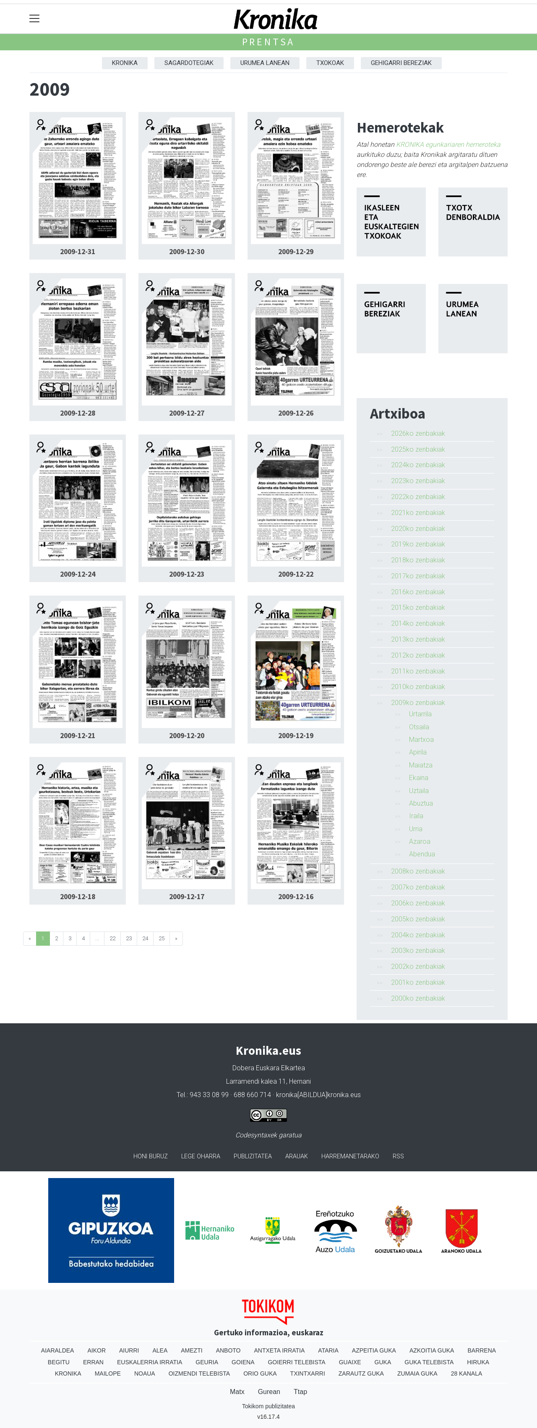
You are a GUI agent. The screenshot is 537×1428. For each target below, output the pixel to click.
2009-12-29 (295, 251)
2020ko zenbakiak (418, 529)
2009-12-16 (295, 896)
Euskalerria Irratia (149, 1362)
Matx (237, 1391)
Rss (398, 1156)
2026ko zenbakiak (418, 433)
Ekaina (418, 778)
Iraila (416, 816)
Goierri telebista (296, 1362)
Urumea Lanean (264, 63)
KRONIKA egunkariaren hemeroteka (448, 144)
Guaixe (350, 1362)
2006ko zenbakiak (418, 903)
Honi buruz (150, 1156)
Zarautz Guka (361, 1373)
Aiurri (129, 1350)
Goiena (243, 1362)
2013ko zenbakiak (418, 639)
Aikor (96, 1350)
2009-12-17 (186, 896)
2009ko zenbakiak (418, 703)
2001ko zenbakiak (418, 982)
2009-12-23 (186, 574)
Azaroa (419, 841)
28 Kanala (466, 1373)
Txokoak (330, 63)
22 (112, 938)
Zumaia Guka (417, 1373)
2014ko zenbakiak (418, 623)
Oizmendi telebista (199, 1373)
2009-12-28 (77, 413)
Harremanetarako (350, 1156)
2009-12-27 (186, 413)
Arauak (296, 1156)
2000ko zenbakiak (418, 998)
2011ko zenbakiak (418, 671)
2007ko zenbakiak (418, 887)
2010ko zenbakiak (418, 687)
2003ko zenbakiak (418, 951)
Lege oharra (200, 1156)
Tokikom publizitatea (268, 1406)
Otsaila (419, 727)
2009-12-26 (295, 413)
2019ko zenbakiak (418, 544)
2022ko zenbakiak (418, 497)
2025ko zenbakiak (418, 449)
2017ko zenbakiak (418, 576)
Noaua (144, 1373)
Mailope (108, 1373)
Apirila (418, 752)
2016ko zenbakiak (418, 592)
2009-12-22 (295, 574)
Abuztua (421, 803)
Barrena (481, 1350)
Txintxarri (307, 1373)
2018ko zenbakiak (418, 560)
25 (161, 938)
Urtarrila (420, 714)
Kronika (125, 63)
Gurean (269, 1391)
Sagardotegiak (189, 63)
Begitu (59, 1362)
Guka (383, 1362)
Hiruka (478, 1362)
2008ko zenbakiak (418, 871)
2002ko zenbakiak (418, 966)
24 (145, 938)
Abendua (422, 854)
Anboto (228, 1350)
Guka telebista (429, 1362)
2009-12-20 (186, 735)
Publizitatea (253, 1156)
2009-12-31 (77, 251)
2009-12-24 (77, 574)
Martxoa (421, 740)
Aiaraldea (57, 1350)
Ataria (328, 1350)
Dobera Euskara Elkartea (268, 1068)
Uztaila (419, 791)
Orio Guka (259, 1373)
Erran (93, 1362)
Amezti (191, 1350)
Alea (159, 1350)
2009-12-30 (186, 251)
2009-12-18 (77, 896)
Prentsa (268, 41)
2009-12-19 (295, 735)
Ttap (300, 1391)
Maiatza (421, 765)
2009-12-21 (77, 735)
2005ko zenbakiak (418, 919)
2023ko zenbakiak (418, 481)
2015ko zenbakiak (418, 607)
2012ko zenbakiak (418, 655)
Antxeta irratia (279, 1350)
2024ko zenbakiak (418, 465)
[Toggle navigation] (35, 18)
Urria (415, 829)
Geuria (207, 1362)
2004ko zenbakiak (418, 935)
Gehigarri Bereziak (401, 63)
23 (129, 938)
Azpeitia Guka (374, 1350)
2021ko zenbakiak (418, 513)
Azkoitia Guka (431, 1350)
